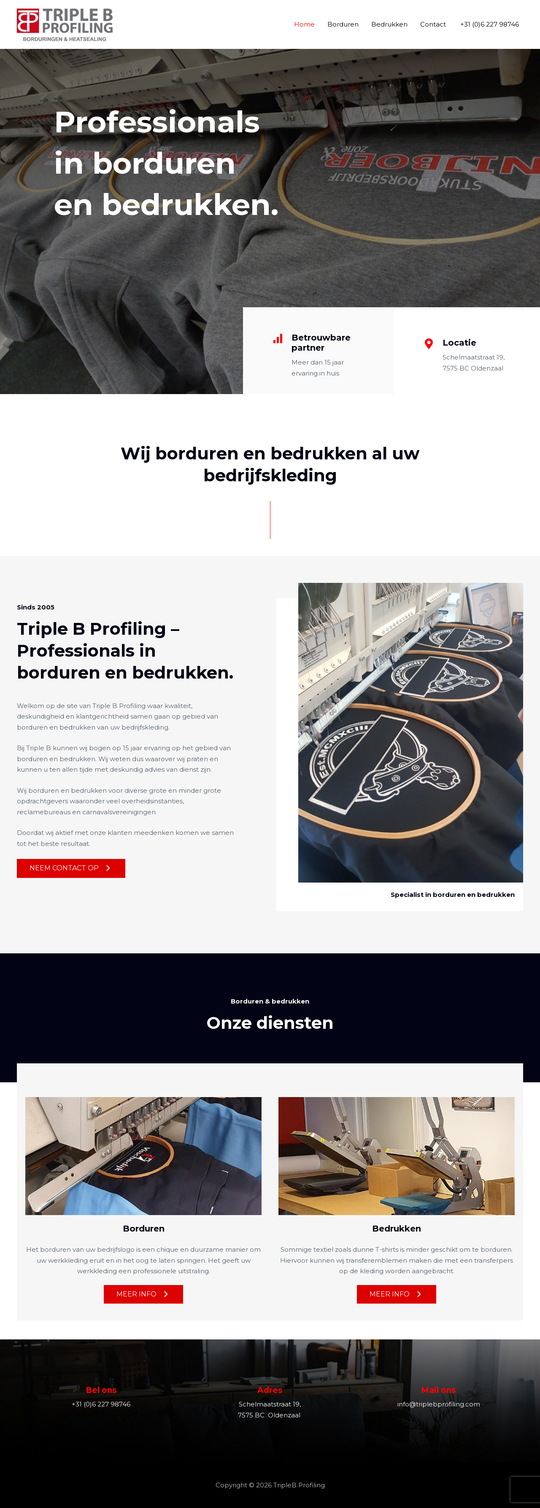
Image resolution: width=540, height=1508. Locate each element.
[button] (71, 868)
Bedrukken (389, 24)
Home (304, 24)
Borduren (343, 24)
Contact (433, 24)
